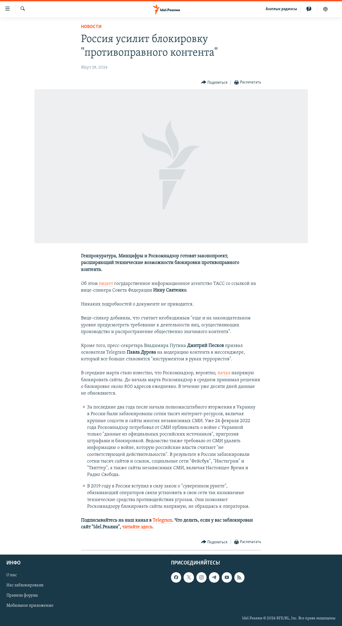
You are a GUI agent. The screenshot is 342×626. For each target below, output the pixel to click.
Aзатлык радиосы (281, 9)
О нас (11, 575)
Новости (91, 26)
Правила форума (22, 596)
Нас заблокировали (25, 585)
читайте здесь (137, 527)
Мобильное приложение (29, 606)
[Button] (214, 82)
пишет (106, 283)
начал (223, 373)
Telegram (162, 520)
